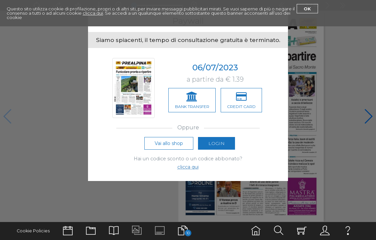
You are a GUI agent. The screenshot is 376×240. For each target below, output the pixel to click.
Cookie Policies (33, 230)
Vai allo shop (169, 145)
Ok (307, 8)
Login (216, 145)
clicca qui (93, 13)
